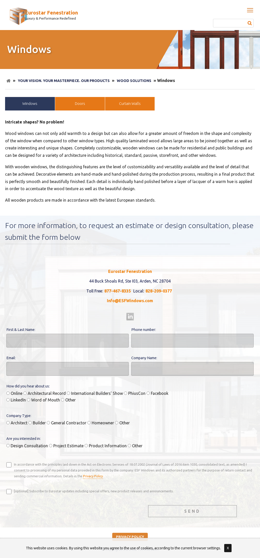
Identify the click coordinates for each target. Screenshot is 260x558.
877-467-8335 (117, 291)
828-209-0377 (158, 291)
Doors (80, 104)
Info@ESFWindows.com (130, 300)
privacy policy (130, 537)
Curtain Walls (130, 104)
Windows (29, 104)
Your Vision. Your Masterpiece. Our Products (64, 81)
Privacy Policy (93, 476)
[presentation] (45, 510)
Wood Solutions (134, 81)
